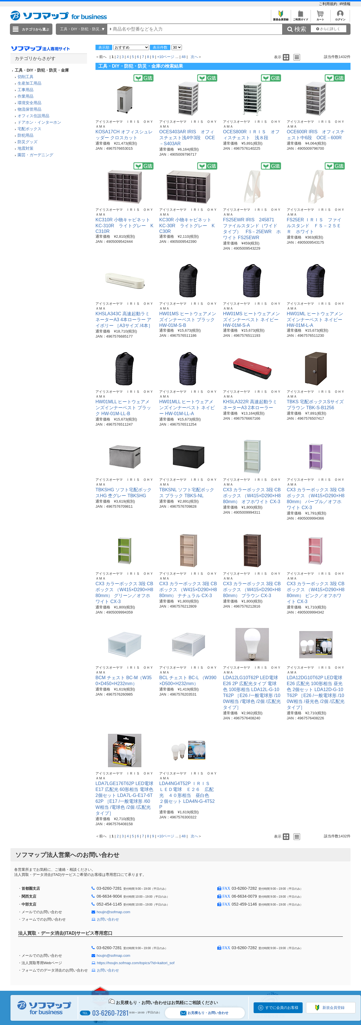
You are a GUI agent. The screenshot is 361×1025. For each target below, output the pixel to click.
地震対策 (25, 148)
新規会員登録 (280, 18)
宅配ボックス (29, 128)
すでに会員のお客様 (281, 1007)
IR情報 (345, 4)
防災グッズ (27, 142)
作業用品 (25, 96)
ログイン (340, 18)
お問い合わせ (108, 919)
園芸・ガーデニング (35, 155)
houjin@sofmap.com (113, 912)
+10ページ (165, 57)
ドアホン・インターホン (39, 122)
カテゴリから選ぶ (35, 29)
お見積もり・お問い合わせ (204, 1013)
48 (184, 57)
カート (320, 18)
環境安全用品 (29, 102)
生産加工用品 (29, 83)
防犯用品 (25, 135)
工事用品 (25, 89)
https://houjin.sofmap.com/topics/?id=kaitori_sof (136, 963)
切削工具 (25, 76)
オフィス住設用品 (33, 115)
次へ (194, 57)
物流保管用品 (29, 109)
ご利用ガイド (300, 18)
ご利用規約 (328, 4)
